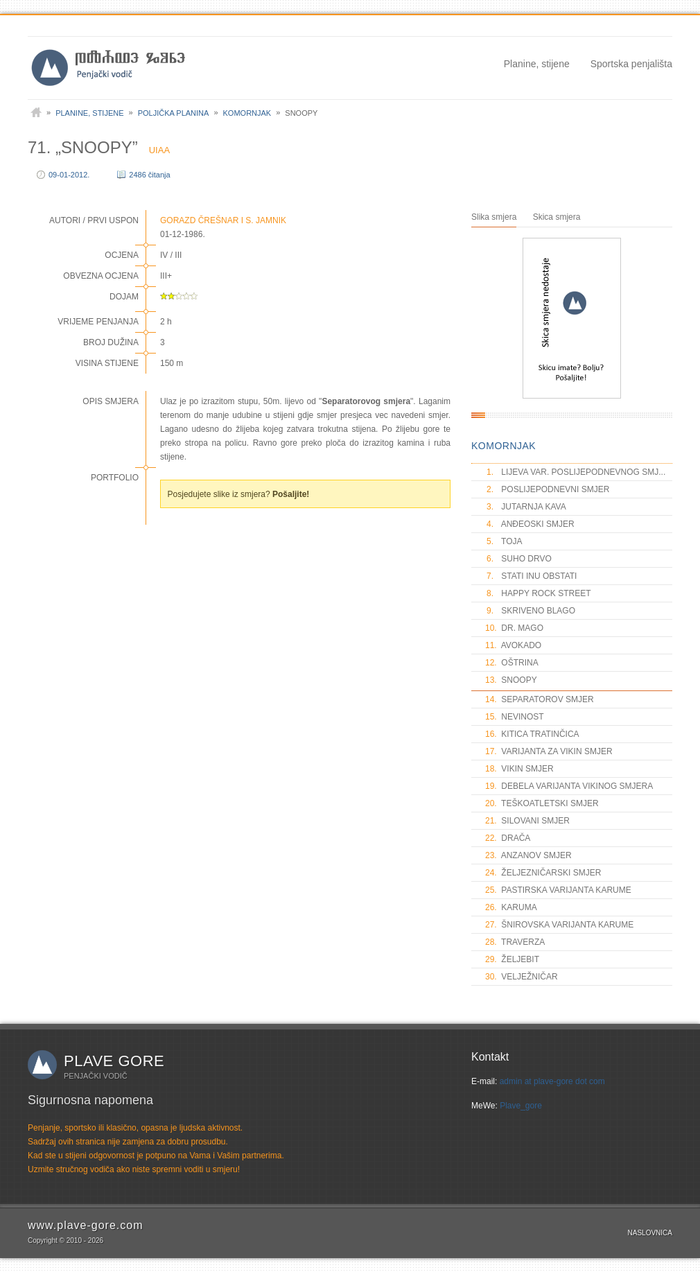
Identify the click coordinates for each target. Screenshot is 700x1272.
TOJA (504, 541)
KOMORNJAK (503, 445)
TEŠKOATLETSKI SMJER (542, 803)
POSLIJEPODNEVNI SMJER (547, 489)
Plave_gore (521, 1105)
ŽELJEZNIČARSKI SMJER (543, 873)
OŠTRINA (512, 663)
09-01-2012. (69, 175)
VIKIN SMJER (519, 769)
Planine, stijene (537, 63)
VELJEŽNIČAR (521, 977)
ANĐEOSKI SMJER (530, 524)
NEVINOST (514, 717)
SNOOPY (511, 680)
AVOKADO (513, 645)
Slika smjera (493, 217)
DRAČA (507, 838)
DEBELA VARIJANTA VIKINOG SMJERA (569, 786)
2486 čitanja (149, 175)
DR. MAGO (514, 628)
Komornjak (247, 113)
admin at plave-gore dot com (552, 1081)
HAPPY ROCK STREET (537, 593)
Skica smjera (557, 217)
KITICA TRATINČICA (532, 734)
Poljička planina (173, 113)
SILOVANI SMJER (527, 821)
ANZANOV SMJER (528, 855)
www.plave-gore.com (85, 1225)
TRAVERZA (515, 942)
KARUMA (511, 907)
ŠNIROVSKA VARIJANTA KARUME (559, 925)
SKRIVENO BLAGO (530, 611)
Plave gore (114, 1061)
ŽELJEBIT (512, 959)
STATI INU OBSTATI (531, 576)
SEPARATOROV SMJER (539, 699)
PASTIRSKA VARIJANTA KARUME (558, 890)
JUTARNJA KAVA (525, 507)
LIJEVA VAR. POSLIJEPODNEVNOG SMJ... (575, 472)
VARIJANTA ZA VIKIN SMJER (549, 751)
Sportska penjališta (631, 63)
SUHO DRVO (518, 559)
